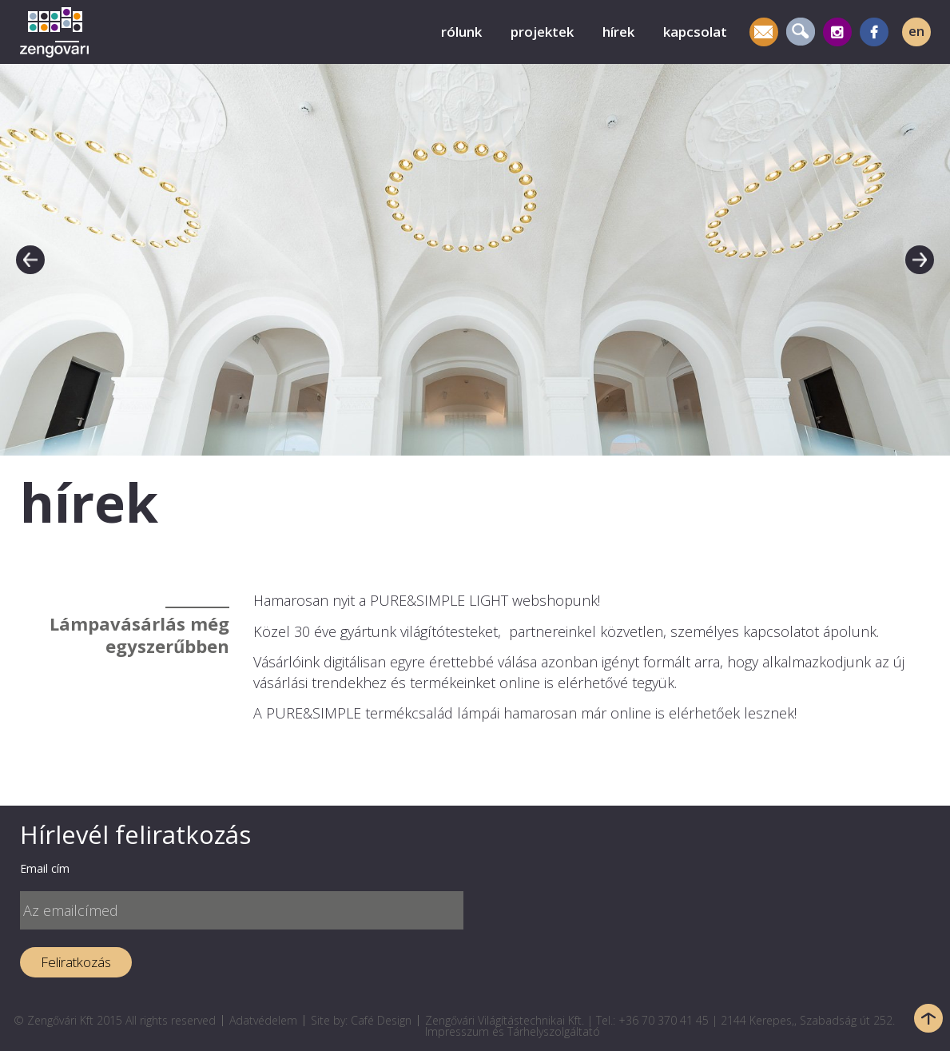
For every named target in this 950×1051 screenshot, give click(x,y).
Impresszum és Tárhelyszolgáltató (512, 1031)
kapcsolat (695, 31)
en (916, 31)
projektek (542, 31)
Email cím (45, 868)
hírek (618, 31)
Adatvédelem (263, 1020)
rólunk (461, 31)
